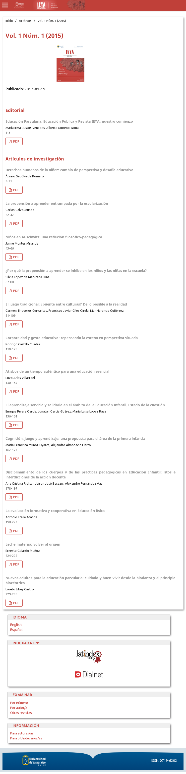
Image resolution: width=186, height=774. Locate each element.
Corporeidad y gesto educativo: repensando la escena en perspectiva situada (71, 337)
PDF (15, 141)
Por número (19, 703)
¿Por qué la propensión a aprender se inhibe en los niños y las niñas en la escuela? (76, 270)
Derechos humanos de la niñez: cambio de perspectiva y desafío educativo (69, 169)
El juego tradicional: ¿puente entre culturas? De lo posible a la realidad (66, 304)
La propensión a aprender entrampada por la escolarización (56, 203)
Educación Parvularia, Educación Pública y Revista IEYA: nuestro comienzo (69, 121)
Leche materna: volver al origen (32, 544)
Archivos (25, 20)
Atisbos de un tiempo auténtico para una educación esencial (57, 371)
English (16, 625)
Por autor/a (18, 708)
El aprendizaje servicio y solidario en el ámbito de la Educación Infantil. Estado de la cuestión (85, 405)
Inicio (9, 20)
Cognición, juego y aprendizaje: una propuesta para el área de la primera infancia (75, 438)
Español (16, 630)
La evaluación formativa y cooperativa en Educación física (55, 510)
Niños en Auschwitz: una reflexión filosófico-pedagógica (53, 237)
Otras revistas (21, 713)
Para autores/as (21, 733)
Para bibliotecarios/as (26, 738)
